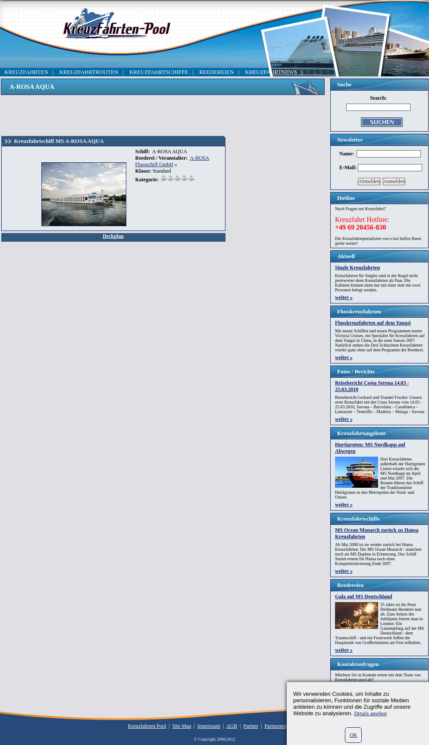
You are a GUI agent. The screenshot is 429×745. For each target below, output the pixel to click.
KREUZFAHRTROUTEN (88, 72)
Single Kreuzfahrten (357, 268)
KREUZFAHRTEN (26, 72)
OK (353, 735)
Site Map (181, 726)
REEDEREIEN (216, 72)
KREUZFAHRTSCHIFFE (158, 72)
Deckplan (113, 236)
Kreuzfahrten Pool (147, 726)
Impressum (208, 726)
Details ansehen (370, 713)
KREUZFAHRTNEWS (271, 72)
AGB (231, 726)
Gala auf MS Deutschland (363, 596)
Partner (250, 726)
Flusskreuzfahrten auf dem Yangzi (373, 323)
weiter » (344, 297)
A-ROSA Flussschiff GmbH (172, 161)
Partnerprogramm (283, 726)
